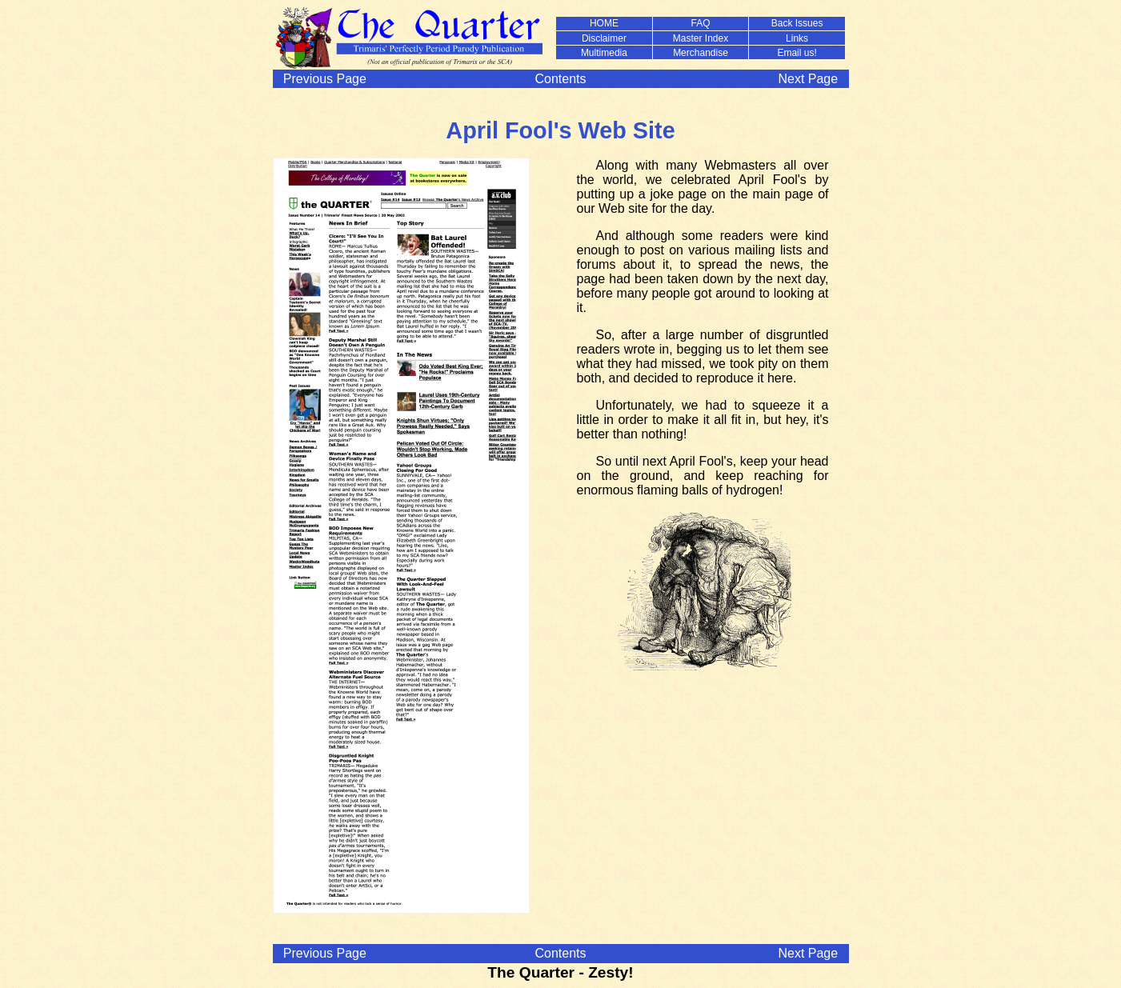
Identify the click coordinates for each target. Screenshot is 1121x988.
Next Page (808, 79)
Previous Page (324, 79)
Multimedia (604, 52)
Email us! (796, 52)
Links (797, 38)
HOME (604, 23)
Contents (560, 79)
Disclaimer (604, 38)
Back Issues (797, 23)
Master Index (700, 38)
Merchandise (700, 52)
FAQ (700, 23)
